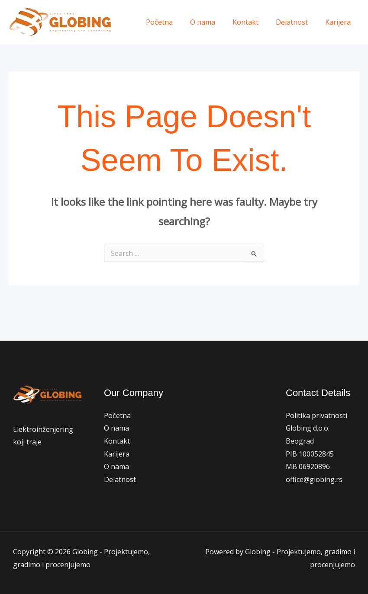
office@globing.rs (314, 479)
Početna (174, 22)
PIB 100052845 (310, 454)
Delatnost (297, 22)
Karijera (339, 22)
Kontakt (254, 22)
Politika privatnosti (316, 415)
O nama (214, 22)
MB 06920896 (308, 466)
